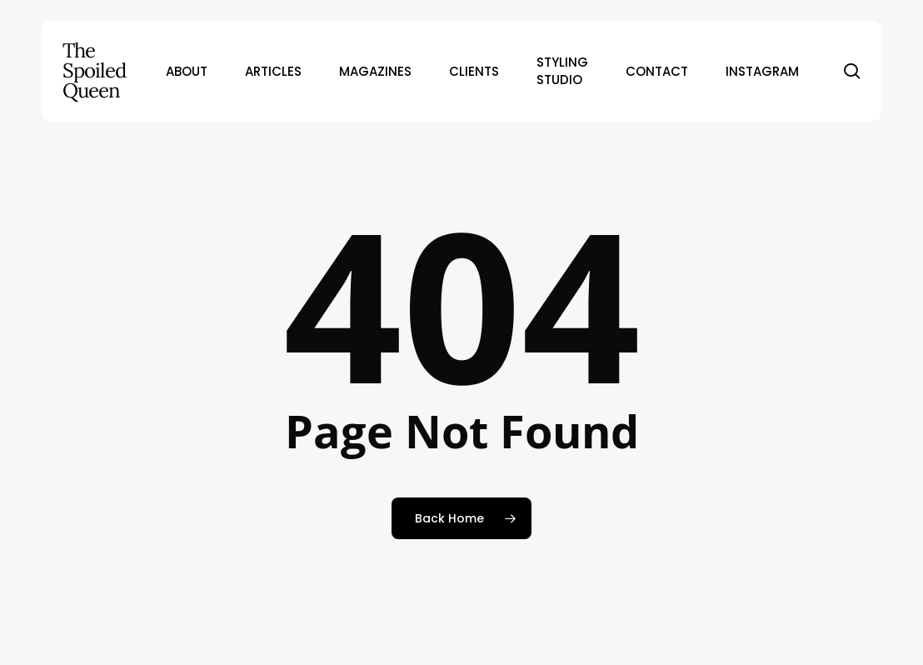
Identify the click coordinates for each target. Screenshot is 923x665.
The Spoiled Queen (94, 71)
